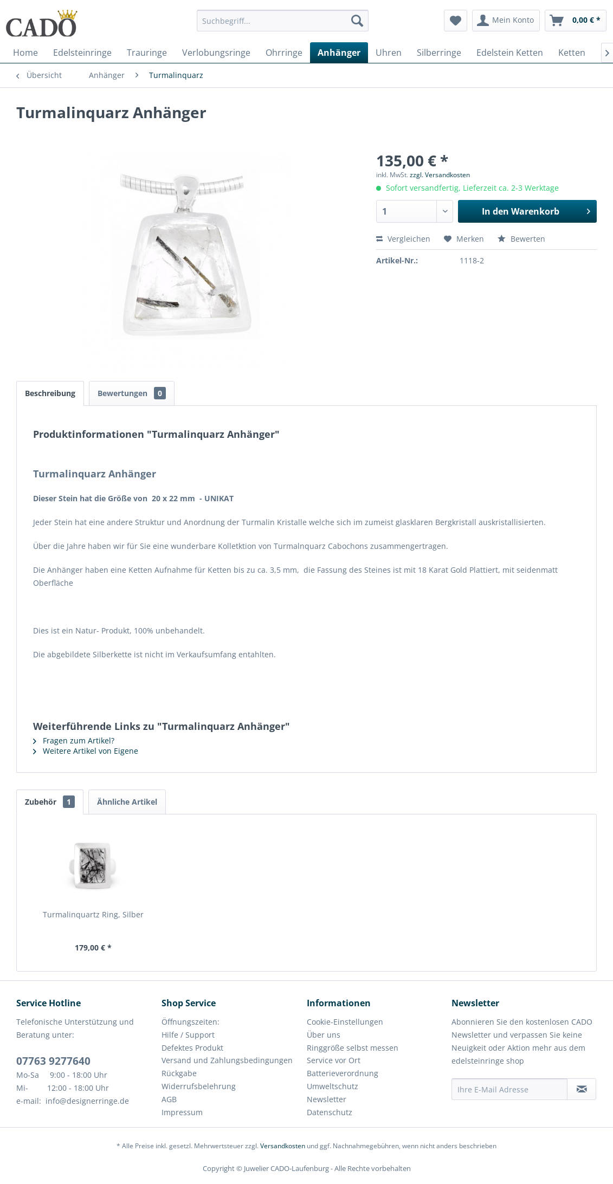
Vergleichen (403, 239)
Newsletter (326, 1099)
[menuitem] (283, 26)
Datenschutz (329, 1112)
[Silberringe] (439, 52)
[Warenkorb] (575, 20)
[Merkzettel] (455, 20)
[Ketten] (572, 52)
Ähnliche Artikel (127, 802)
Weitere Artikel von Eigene (85, 751)
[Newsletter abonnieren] (581, 1089)
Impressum (182, 1112)
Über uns (323, 1035)
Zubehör (50, 802)
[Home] (25, 52)
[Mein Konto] (506, 20)
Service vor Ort (333, 1060)
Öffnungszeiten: (191, 1022)
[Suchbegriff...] (283, 20)
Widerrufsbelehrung (199, 1086)
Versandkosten (282, 1145)
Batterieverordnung (342, 1073)
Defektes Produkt (192, 1048)
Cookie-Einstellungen (345, 1022)
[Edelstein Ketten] (510, 52)
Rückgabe (179, 1073)
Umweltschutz (332, 1086)
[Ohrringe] (284, 52)
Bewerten (521, 239)
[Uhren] (388, 52)
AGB (169, 1099)
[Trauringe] (147, 52)
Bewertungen (132, 393)
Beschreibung (50, 393)
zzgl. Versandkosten (440, 174)
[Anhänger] (339, 52)
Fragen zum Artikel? (73, 740)
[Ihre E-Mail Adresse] (509, 1089)
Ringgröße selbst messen (352, 1048)
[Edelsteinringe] (82, 52)
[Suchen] (357, 20)
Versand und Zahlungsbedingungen (227, 1060)
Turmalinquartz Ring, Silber (93, 914)
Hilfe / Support (188, 1035)
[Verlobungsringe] (216, 52)
